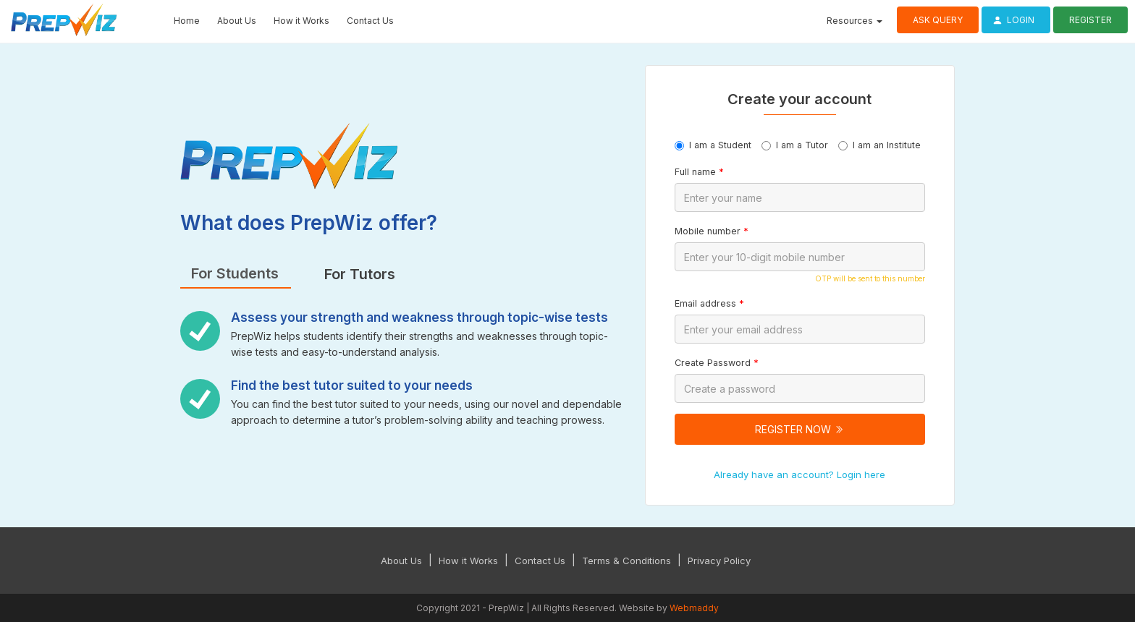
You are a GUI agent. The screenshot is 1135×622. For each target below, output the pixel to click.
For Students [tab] (235, 273)
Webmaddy (694, 607)
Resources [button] (854, 20)
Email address (709, 303)
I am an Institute (879, 145)
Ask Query (938, 19)
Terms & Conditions (626, 560)
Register (1090, 19)
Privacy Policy (719, 560)
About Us (236, 20)
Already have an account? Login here (799, 474)
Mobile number (711, 231)
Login (1011, 19)
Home (187, 20)
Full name (699, 171)
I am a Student (713, 145)
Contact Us (370, 20)
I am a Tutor (794, 145)
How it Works (301, 20)
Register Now (799, 429)
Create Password (717, 362)
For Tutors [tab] (359, 274)
